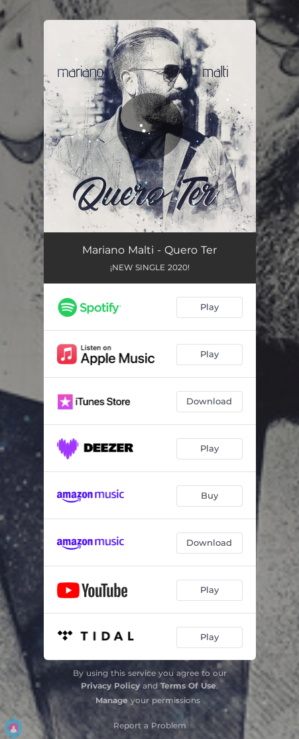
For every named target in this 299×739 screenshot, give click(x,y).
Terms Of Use (188, 686)
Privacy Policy (110, 686)
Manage (111, 700)
